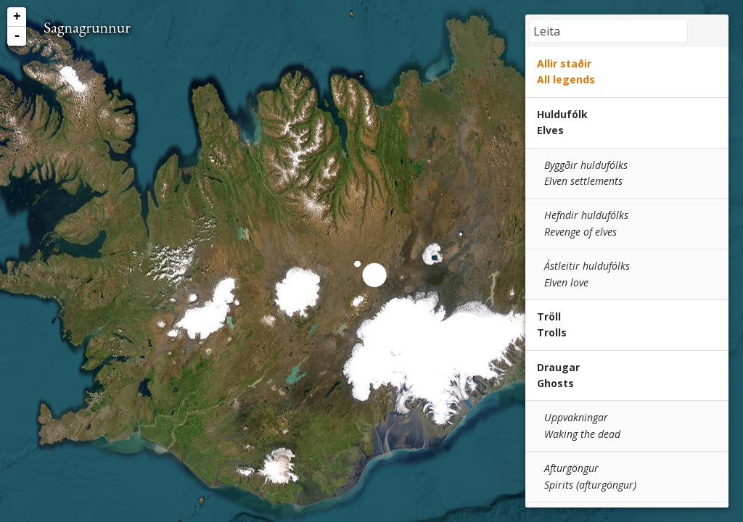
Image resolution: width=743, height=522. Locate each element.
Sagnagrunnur (87, 27)
